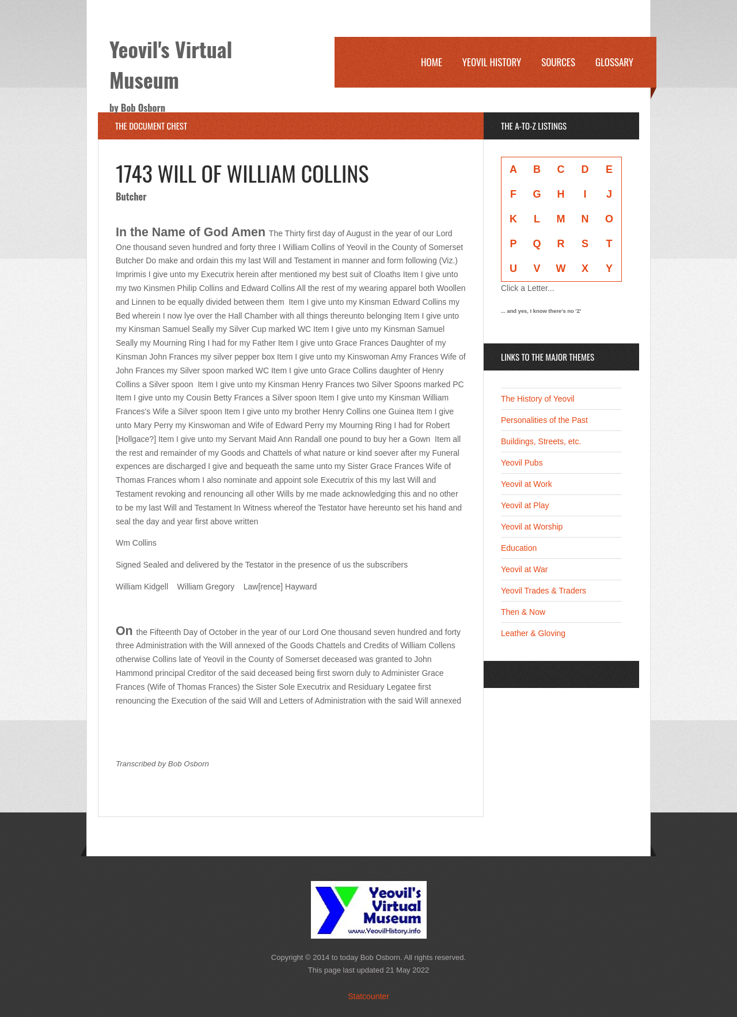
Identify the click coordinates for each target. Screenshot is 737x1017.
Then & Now (523, 612)
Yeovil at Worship (532, 526)
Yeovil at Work (526, 484)
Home (431, 62)
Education (519, 548)
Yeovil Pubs (522, 462)
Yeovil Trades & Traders (543, 590)
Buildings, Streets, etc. (541, 441)
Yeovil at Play (525, 505)
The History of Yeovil (538, 398)
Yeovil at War (524, 569)
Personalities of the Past (544, 420)
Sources (558, 62)
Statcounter (368, 996)
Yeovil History (491, 62)
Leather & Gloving (533, 633)
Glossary (614, 62)
